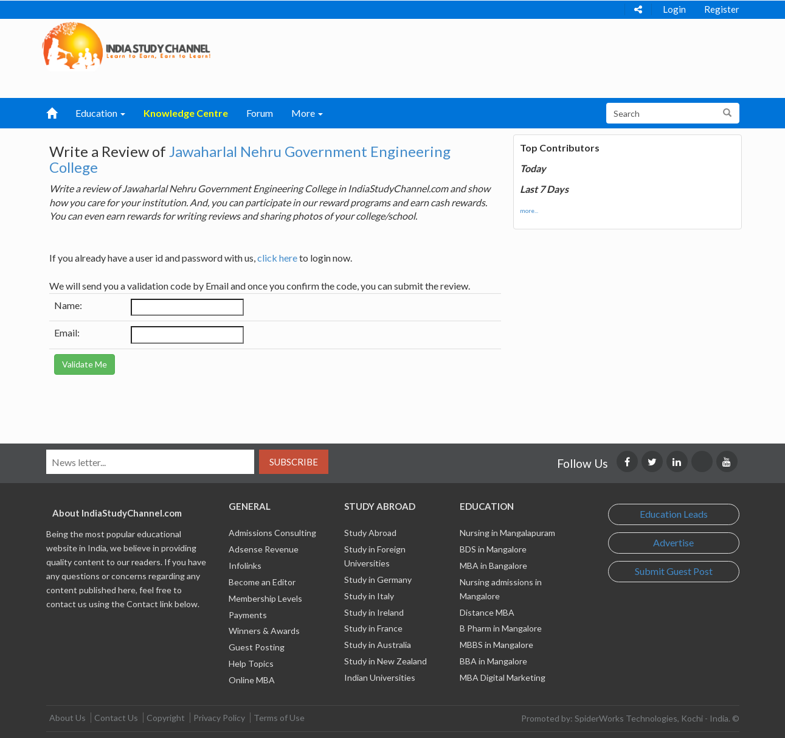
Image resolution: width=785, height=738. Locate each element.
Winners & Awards (264, 630)
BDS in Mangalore (493, 549)
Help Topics (251, 663)
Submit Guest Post (674, 571)
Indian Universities (379, 677)
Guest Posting (257, 647)
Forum (259, 113)
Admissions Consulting (272, 532)
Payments (248, 615)
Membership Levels (265, 598)
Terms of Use (279, 717)
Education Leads (674, 514)
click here (277, 257)
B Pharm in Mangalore (501, 628)
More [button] (307, 113)
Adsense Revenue (264, 549)
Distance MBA (487, 612)
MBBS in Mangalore (496, 644)
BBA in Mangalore (493, 661)
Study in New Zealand (385, 661)
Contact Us (116, 717)
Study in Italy (369, 596)
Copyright (166, 717)
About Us (67, 717)
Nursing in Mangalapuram (507, 532)
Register (721, 9)
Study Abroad (370, 532)
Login (674, 9)
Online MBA (252, 680)
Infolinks (245, 565)
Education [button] (100, 113)
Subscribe (293, 461)
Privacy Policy (219, 717)
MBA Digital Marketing (502, 677)
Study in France (373, 628)
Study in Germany (378, 579)
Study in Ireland (374, 612)
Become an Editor (262, 582)
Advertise (673, 542)
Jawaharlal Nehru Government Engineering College (250, 159)
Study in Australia (377, 644)
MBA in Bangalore (493, 565)
